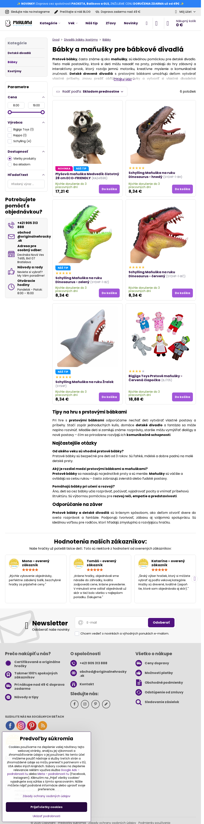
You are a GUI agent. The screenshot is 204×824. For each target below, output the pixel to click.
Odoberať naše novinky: (51, 630)
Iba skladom (19, 164)
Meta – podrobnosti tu (53, 774)
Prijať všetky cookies (46, 807)
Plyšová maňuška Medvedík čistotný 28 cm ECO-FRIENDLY (87, 176)
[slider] (10, 112)
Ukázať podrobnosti (46, 816)
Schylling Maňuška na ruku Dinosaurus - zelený (78, 280)
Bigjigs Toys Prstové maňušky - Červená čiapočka (155, 378)
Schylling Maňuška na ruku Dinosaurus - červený (152, 275)
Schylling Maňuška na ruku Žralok (84, 382)
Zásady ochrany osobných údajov (46, 796)
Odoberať (161, 623)
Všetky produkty (22, 159)
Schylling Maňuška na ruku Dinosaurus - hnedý (152, 175)
